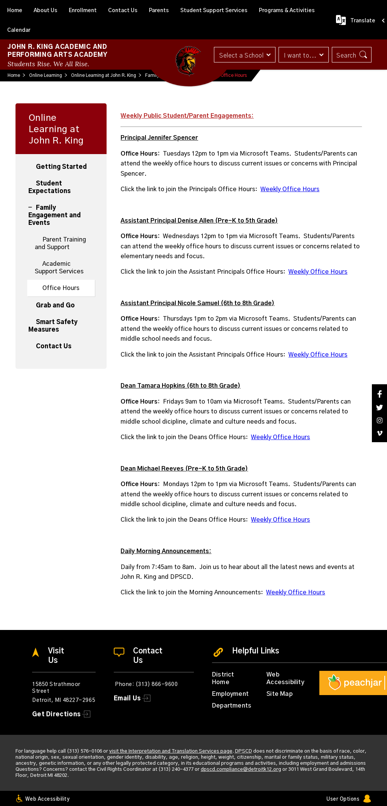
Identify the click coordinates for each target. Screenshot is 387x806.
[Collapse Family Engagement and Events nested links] (32, 203)
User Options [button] (343, 799)
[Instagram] (379, 420)
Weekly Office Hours (289, 189)
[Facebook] (379, 394)
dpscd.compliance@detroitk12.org (241, 769)
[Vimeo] (379, 433)
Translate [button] (362, 20)
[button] (244, 54)
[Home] (15, 10)
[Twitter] (379, 407)
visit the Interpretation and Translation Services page (170, 751)
